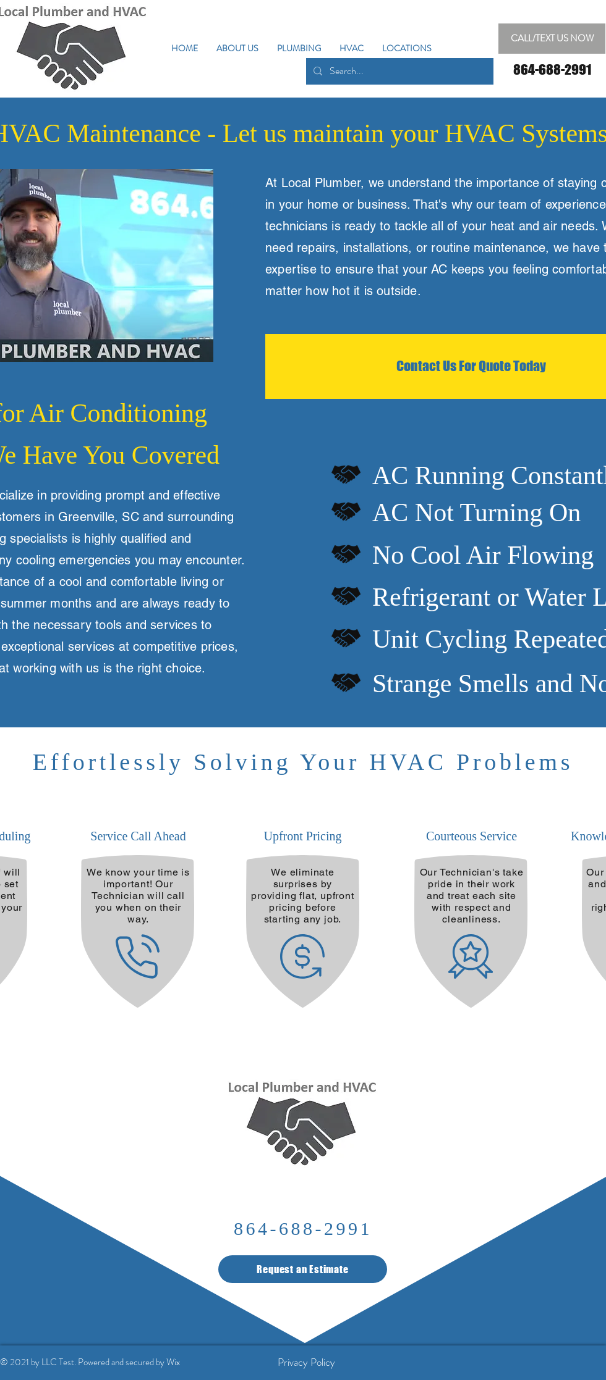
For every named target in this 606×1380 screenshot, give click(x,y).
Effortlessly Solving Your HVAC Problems (303, 762)
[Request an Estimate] (302, 1269)
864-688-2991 (303, 1228)
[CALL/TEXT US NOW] (551, 38)
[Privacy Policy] (306, 1362)
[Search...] (398, 71)
